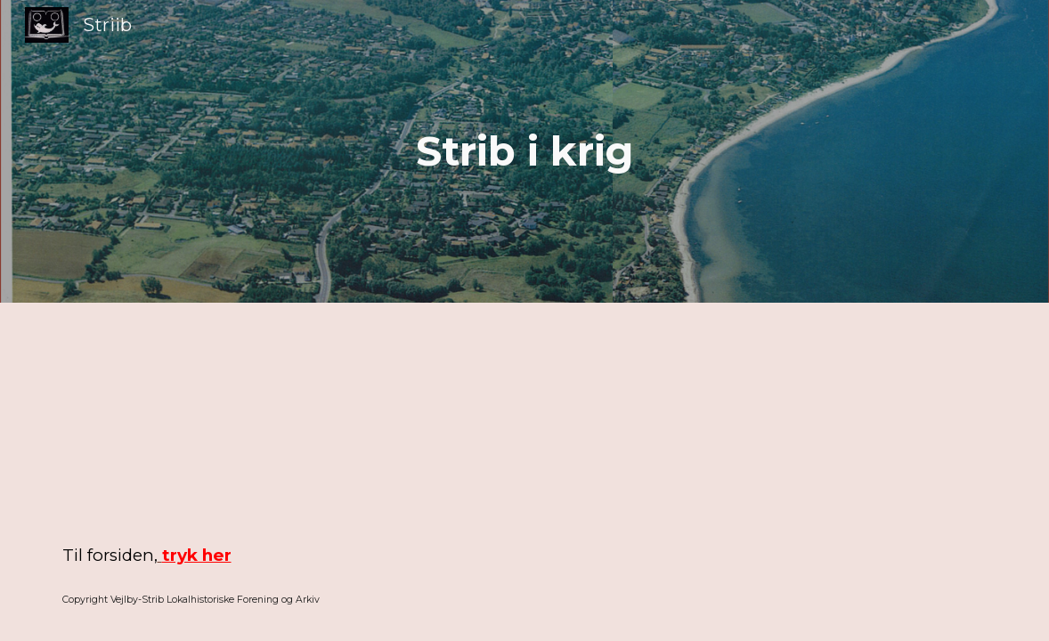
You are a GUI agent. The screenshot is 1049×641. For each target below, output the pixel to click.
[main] (524, 152)
